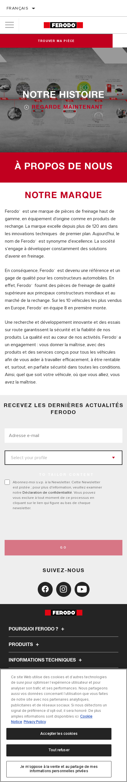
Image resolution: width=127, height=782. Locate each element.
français (18, 8)
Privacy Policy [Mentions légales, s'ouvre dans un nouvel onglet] (35, 722)
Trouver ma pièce (63, 41)
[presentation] (52, 525)
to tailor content (66, 475)
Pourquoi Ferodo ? (37, 629)
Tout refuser (58, 750)
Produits (25, 644)
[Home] (63, 25)
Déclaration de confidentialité (47, 492)
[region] (63, 725)
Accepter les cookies (58, 733)
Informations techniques (46, 660)
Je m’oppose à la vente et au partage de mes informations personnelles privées (59, 769)
